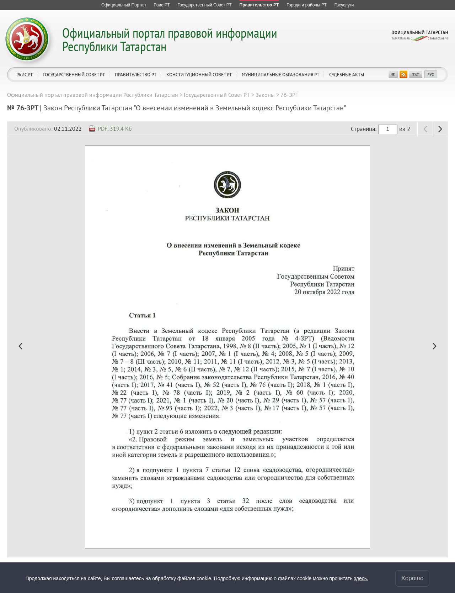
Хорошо (412, 577)
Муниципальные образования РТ (280, 75)
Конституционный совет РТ (199, 75)
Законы (265, 94)
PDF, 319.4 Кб (115, 128)
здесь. (361, 578)
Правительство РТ (135, 75)
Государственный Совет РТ (74, 75)
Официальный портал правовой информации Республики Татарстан (169, 39)
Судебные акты (346, 75)
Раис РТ (24, 75)
